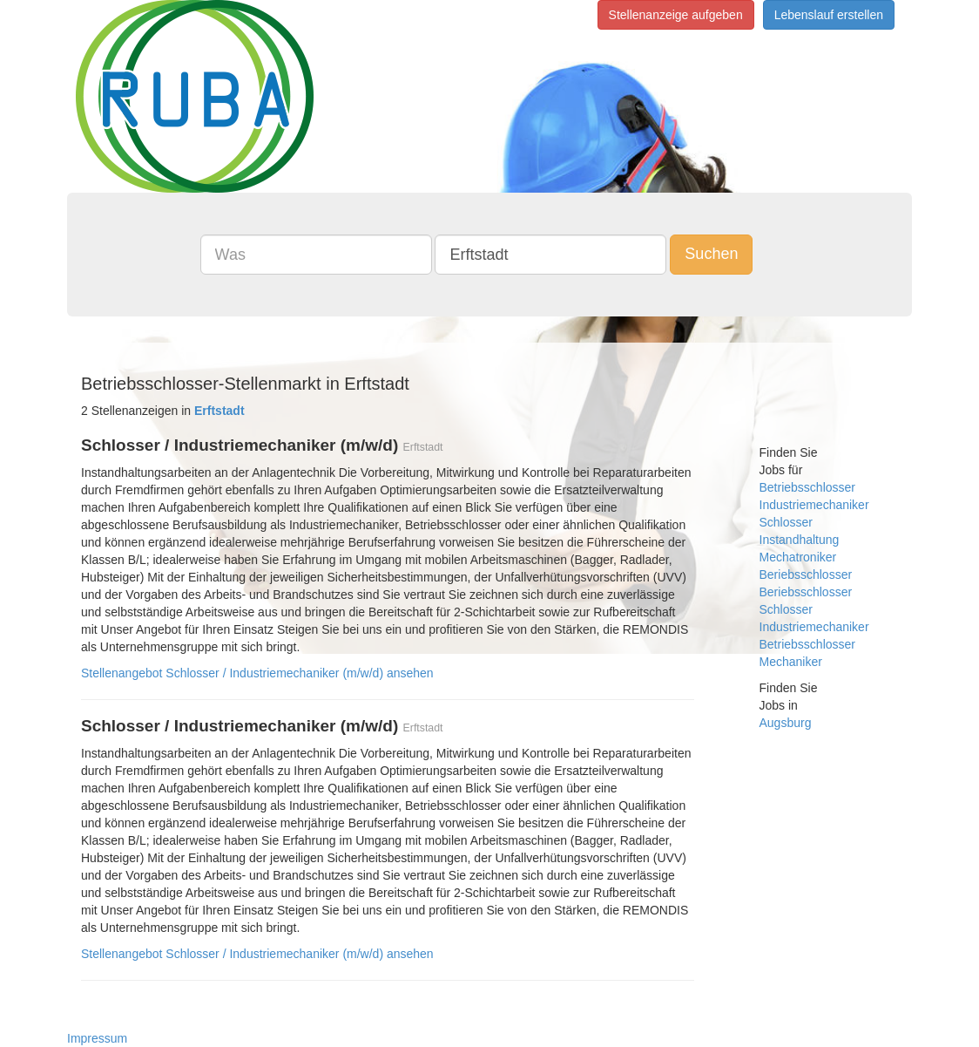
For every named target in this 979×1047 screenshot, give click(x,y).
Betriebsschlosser (808, 487)
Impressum (97, 1038)
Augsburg (786, 723)
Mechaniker (791, 662)
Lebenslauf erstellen (828, 15)
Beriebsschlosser (806, 574)
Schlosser (786, 522)
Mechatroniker (798, 557)
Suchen (711, 253)
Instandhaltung (800, 540)
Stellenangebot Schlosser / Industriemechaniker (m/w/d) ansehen (257, 673)
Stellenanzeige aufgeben (676, 15)
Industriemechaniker (814, 505)
